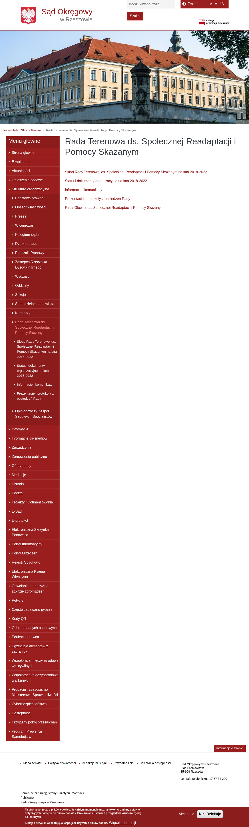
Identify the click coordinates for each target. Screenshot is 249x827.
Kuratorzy (22, 313)
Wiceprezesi (24, 225)
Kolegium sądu (27, 234)
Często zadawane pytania (32, 609)
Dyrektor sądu (26, 244)
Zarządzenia (21, 447)
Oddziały (22, 285)
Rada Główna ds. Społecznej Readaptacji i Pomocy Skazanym (114, 208)
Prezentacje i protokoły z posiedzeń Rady (97, 199)
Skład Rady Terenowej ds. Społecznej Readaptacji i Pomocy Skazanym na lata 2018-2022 (136, 172)
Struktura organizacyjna (30, 189)
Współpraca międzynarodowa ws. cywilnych (35, 663)
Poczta (17, 493)
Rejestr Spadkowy (26, 562)
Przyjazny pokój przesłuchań (34, 722)
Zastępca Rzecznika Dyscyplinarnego (31, 264)
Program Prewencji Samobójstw (27, 734)
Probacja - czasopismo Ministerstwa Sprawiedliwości (35, 692)
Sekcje (20, 295)
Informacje (20, 429)
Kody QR (19, 619)
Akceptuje (186, 814)
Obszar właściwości (30, 207)
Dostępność (21, 713)
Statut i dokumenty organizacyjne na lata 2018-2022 (106, 181)
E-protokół (20, 520)
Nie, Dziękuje (210, 814)
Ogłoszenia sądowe (27, 180)
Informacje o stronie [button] (229, 748)
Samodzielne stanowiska (34, 304)
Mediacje (19, 475)
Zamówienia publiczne (29, 456)
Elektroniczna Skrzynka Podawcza (30, 532)
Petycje (17, 600)
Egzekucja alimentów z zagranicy (30, 648)
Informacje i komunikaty (83, 190)
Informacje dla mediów (29, 438)
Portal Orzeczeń (24, 553)
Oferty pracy (21, 466)
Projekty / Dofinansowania (32, 502)
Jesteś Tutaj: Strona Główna (22, 130)
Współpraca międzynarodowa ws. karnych (35, 677)
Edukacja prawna (25, 637)
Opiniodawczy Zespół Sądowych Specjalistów (33, 413)
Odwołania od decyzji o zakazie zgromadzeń (30, 588)
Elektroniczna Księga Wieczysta (28, 574)
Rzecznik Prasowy (29, 253)
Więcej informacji (122, 823)
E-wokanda (21, 162)
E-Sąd (17, 511)
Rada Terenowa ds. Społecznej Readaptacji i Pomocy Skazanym (34, 327)
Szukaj (135, 16)
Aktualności (21, 171)
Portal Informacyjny (27, 544)
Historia (18, 484)
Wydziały (22, 276)
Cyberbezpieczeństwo (29, 704)
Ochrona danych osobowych (34, 628)
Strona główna (23, 153)
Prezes (20, 216)
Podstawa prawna (29, 198)
